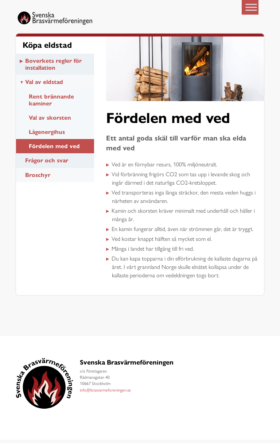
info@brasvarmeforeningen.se (105, 393)
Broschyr (37, 177)
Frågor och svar (46, 163)
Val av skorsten (50, 120)
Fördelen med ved (54, 149)
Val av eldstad (44, 85)
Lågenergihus (47, 135)
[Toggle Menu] (251, 7)
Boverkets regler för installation (53, 67)
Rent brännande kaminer (51, 103)
